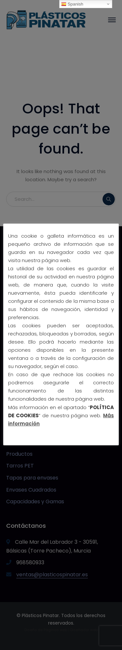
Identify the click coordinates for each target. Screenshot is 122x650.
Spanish (72, 4)
